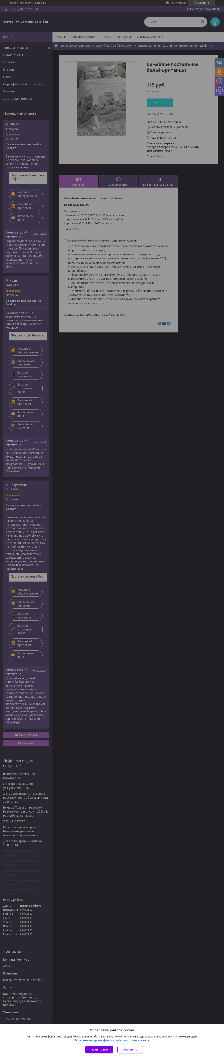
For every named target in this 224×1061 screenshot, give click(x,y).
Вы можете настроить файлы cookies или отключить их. (110, 1040)
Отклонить (130, 1049)
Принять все (99, 1049)
